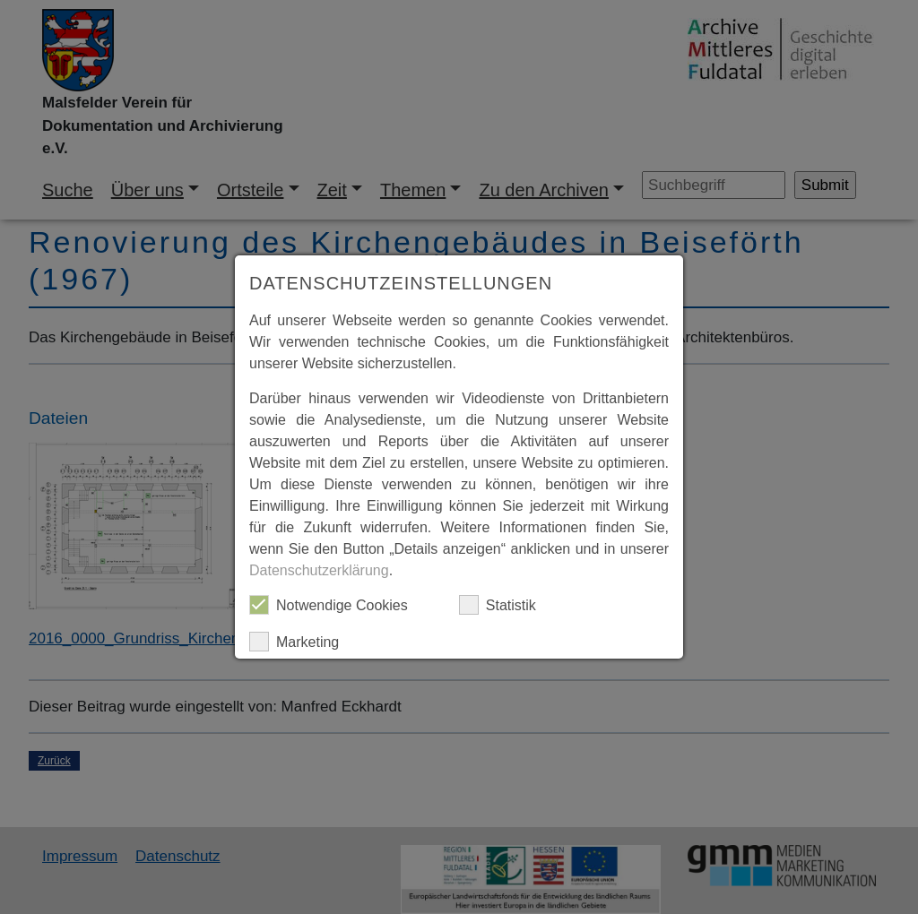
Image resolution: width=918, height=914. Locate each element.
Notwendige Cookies (328, 605)
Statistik (497, 605)
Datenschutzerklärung (319, 570)
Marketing (294, 641)
